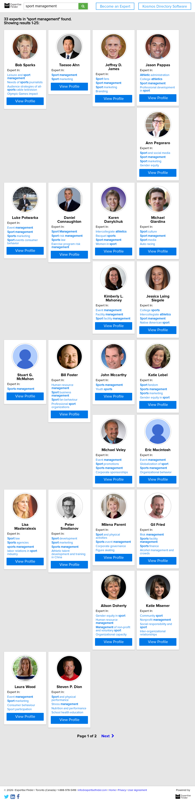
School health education (37, 746)
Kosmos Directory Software (164, 6)
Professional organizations (42, 418)
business (40, 410)
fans (134, 79)
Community (85, 651)
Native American (89, 336)
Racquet (84, 246)
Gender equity (83, 173)
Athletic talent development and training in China (42, 584)
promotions (32, 492)
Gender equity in (142, 418)
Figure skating (83, 582)
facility (38, 332)
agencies (138, 492)
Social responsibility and (94, 660)
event (91, 574)
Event (140, 160)
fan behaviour (34, 414)
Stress (34, 737)
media (135, 251)
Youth (82, 410)
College (32, 164)
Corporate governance (89, 578)
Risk (139, 570)
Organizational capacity (36, 667)
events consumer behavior (148, 173)
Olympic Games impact (36, 94)
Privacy (122, 790)
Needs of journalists (39, 83)
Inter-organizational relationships (96, 664)
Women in (84, 255)
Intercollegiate (89, 242)
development (34, 570)
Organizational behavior (90, 500)
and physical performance (42, 733)
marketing (85, 83)
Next (107, 773)
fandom (136, 406)
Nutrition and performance (38, 741)
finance (136, 578)
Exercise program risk (35, 256)
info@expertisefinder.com (92, 790)
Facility (34, 328)
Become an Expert (115, 6)
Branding (133, 91)
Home (112, 790)
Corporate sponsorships (37, 500)
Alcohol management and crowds (149, 582)
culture (135, 242)
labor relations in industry (147, 500)
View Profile (44, 102)
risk (36, 246)
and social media (89, 160)
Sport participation (139, 664)
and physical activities (92, 570)
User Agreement (137, 790)
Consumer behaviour (141, 660)
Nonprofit (89, 655)
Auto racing (134, 255)
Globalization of (88, 492)
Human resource (41, 406)
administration (36, 160)
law (28, 251)
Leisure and (41, 79)
